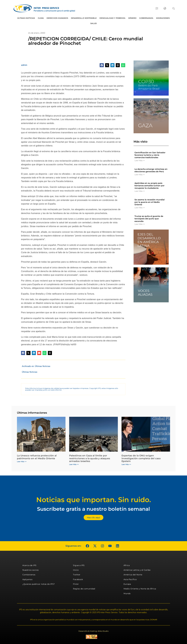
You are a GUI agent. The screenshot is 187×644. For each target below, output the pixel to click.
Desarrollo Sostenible (84, 18)
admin (24, 65)
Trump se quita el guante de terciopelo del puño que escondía (149, 218)
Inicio (76, 570)
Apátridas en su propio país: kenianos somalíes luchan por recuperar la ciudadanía (149, 185)
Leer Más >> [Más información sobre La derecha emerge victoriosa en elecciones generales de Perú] (140, 174)
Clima (41, 18)
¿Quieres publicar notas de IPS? (38, 584)
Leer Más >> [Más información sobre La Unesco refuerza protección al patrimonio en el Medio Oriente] (22, 461)
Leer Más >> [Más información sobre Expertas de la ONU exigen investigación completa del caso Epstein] (126, 464)
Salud (93, 23)
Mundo (127, 593)
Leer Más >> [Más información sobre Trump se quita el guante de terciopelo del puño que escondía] (140, 224)
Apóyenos (27, 579)
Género (132, 18)
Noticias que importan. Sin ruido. (93, 500)
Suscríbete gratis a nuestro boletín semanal (93, 509)
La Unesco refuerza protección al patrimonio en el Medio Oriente (37, 457)
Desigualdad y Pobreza (112, 18)
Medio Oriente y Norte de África (140, 588)
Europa (127, 584)
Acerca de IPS (29, 565)
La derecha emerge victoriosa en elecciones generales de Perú (151, 170)
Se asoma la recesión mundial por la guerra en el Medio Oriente (150, 202)
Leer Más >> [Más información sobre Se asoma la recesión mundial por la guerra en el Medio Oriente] (140, 207)
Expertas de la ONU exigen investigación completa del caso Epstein (141, 458)
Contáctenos (28, 574)
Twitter (76, 574)
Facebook (78, 579)
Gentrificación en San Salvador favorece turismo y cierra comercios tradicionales (150, 155)
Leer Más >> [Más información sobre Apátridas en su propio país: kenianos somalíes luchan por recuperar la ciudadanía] (140, 191)
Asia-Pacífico (130, 579)
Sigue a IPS (79, 565)
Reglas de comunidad (84, 588)
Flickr (76, 584)
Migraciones (163, 18)
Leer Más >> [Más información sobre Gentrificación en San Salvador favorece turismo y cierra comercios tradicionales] (140, 160)
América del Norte (133, 574)
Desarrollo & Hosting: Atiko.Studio (93, 631)
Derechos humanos (57, 18)
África (127, 565)
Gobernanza (146, 18)
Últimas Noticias (26, 18)
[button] (174, 8)
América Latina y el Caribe (137, 570)
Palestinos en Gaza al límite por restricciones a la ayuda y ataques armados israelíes (89, 458)
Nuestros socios (30, 570)
